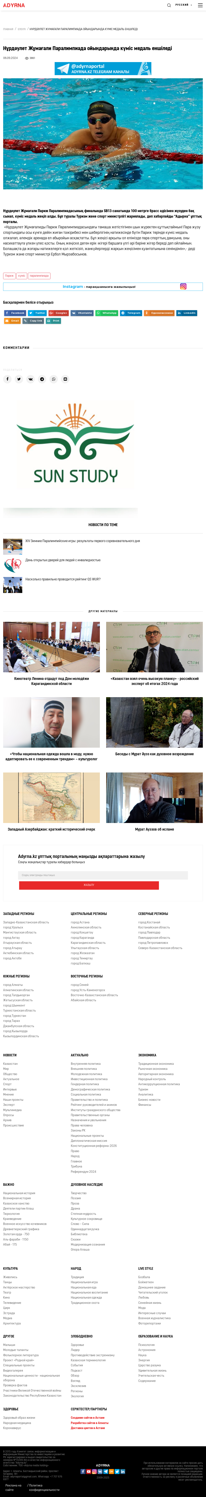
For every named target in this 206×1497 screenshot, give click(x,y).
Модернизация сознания (88, 1250)
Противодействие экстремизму (93, 1360)
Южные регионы (16, 982)
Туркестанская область (19, 1016)
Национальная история (19, 1198)
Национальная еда (83, 1292)
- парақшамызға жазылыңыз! (99, 286)
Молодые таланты (15, 1355)
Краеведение (12, 1224)
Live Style (145, 1274)
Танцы (7, 1287)
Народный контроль (152, 1084)
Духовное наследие (87, 1190)
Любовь (143, 1303)
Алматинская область (18, 995)
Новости (10, 1060)
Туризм (143, 1094)
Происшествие (13, 1130)
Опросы (8, 1120)
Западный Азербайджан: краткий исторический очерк (51, 845)
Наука (142, 1360)
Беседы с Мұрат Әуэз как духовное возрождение (154, 769)
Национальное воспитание (89, 1298)
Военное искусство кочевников (24, 1229)
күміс (21, 276)
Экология (77, 1401)
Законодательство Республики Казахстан (32, 1401)
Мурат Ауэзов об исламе (154, 845)
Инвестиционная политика (89, 1084)
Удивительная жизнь (152, 1376)
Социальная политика (86, 1100)
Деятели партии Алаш (18, 1214)
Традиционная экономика (156, 1069)
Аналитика (145, 1100)
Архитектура (12, 1328)
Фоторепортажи (149, 1328)
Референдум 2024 (83, 1177)
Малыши (9, 1350)
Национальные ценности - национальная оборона (31, 1383)
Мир (6, 1074)
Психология (146, 1350)
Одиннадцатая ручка (85, 1234)
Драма (75, 1214)
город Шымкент (14, 1011)
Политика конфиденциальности (44, 1488)
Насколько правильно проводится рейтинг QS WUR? (68, 591)
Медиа (7, 1323)
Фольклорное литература (21, 1360)
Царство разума (149, 1370)
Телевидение (12, 1308)
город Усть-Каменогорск (88, 995)
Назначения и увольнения (88, 1125)
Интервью (10, 1094)
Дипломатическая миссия (89, 1146)
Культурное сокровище (86, 1224)
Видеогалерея (13, 1376)
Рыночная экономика (153, 1074)
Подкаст (76, 1376)
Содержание (147, 1386)
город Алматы (13, 990)
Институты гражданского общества (95, 1115)
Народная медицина (17, 1428)
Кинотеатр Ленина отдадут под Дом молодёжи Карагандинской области (51, 696)
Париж (9, 276)
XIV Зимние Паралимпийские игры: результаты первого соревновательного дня (87, 543)
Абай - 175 (10, 1250)
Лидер (75, 1355)
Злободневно (81, 1342)
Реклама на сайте (13, 1488)
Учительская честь (151, 1381)
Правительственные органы (90, 1120)
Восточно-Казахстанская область (94, 1000)
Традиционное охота (85, 1308)
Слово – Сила (80, 1229)
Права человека (82, 1130)
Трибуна (76, 1172)
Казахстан (10, 1069)
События (77, 1370)
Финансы (144, 1110)
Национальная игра (84, 1287)
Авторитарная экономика (156, 1079)
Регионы (77, 1396)
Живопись (10, 1282)
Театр (7, 1298)
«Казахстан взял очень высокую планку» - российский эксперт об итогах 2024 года (155, 696)
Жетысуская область (18, 1005)
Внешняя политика (84, 1074)
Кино (6, 1303)
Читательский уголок (153, 1298)
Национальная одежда (86, 1303)
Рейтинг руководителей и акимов (94, 1110)
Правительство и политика (89, 1105)
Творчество (79, 1198)
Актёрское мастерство (19, 1292)
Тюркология (11, 1219)
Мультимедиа (12, 1115)
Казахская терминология (88, 1365)
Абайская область (83, 1005)
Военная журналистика (154, 1323)
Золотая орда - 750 (16, 1239)
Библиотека (79, 1239)
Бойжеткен (146, 1287)
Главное (76, 1166)
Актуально (79, 1060)
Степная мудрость (83, 1219)
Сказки (76, 1244)
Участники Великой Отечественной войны (32, 1395)
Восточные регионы (87, 982)
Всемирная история (17, 1203)
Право (75, 1156)
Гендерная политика (85, 1089)
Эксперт (9, 1110)
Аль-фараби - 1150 (15, 1244)
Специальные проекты (18, 1370)
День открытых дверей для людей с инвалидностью (68, 567)
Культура (10, 1274)
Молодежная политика (86, 1079)
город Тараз (11, 1026)
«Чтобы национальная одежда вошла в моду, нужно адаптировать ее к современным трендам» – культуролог (51, 771)
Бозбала (144, 1282)
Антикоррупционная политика (159, 1089)
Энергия (144, 1365)
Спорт (7, 1089)
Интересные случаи (152, 1318)
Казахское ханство (16, 1208)
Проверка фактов (15, 1390)
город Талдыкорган (16, 1000)
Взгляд (75, 1386)
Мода (142, 1313)
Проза (75, 1208)
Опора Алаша (80, 1255)
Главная (8, 29)
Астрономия (146, 1355)
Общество (10, 1079)
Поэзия (76, 1203)
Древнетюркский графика (21, 1234)
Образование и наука (155, 1342)
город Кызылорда (15, 1036)
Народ (75, 1161)
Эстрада (9, 1318)
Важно (8, 1190)
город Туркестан (14, 1021)
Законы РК (78, 1136)
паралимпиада (39, 276)
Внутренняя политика (86, 1069)
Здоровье (77, 1350)
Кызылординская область (21, 1041)
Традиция (77, 1282)
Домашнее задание (152, 1292)
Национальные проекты (87, 1141)
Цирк (6, 1313)
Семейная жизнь (149, 1308)
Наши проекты (13, 1105)
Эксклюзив (78, 1391)
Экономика (147, 1060)
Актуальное (11, 1084)
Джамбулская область (18, 1031)
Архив (7, 1125)
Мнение (8, 1100)
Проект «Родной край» (18, 1365)
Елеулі (22, 29)
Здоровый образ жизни (19, 1423)
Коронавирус (12, 1433)
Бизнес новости (149, 1105)
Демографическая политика (90, 1094)
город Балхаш (80, 969)
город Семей (79, 990)
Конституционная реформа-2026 (94, 1151)
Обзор (75, 1381)
